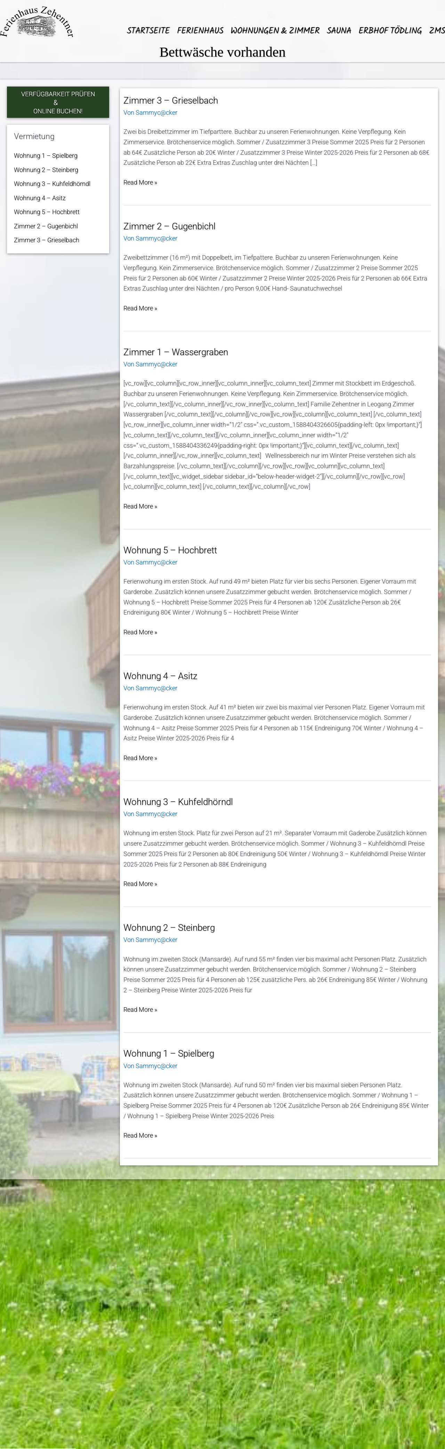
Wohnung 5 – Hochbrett (47, 211)
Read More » (140, 182)
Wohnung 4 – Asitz (40, 198)
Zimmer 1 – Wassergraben (175, 352)
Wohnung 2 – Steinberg (46, 169)
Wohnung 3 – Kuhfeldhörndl (52, 183)
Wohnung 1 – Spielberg (46, 155)
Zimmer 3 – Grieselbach (46, 240)
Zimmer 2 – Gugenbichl (46, 226)
